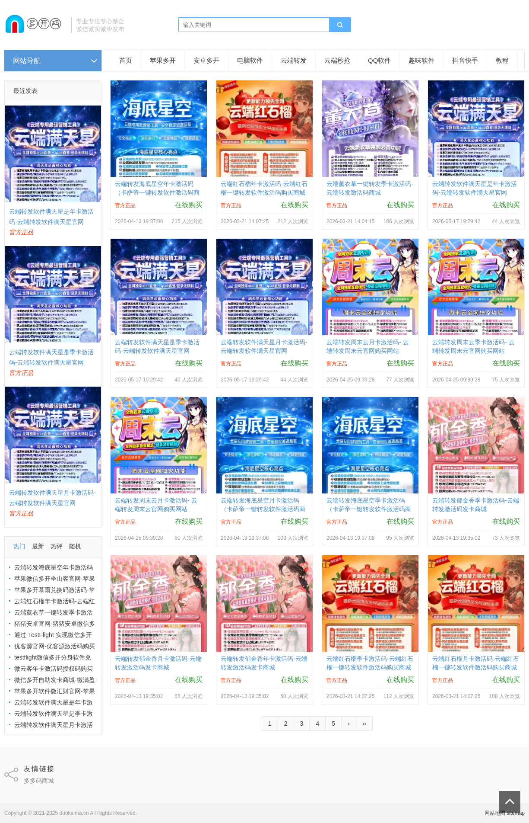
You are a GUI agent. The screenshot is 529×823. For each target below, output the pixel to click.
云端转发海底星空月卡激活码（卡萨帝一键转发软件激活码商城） (263, 509)
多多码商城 (39, 780)
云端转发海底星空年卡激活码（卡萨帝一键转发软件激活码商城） (157, 192)
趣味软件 (421, 60)
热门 (19, 546)
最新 (38, 546)
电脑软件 (250, 60)
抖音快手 (465, 60)
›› (364, 723)
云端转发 (294, 60)
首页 (125, 60)
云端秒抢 (337, 60)
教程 (502, 60)
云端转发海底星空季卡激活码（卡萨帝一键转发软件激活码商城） (368, 509)
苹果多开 (163, 60)
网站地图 (495, 813)
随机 (75, 546)
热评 (57, 546)
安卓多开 (206, 60)
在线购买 (189, 204)
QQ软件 (379, 60)
